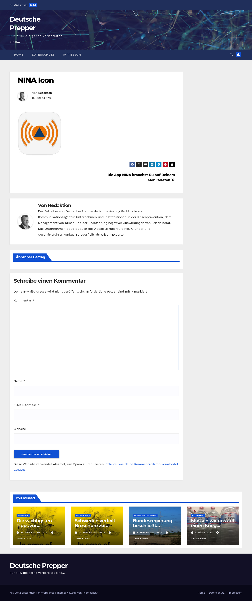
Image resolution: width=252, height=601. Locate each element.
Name (19, 381)
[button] (231, 54)
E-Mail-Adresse (27, 405)
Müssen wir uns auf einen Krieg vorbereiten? (212, 525)
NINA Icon (36, 80)
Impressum (72, 54)
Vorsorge (23, 515)
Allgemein (198, 515)
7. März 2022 (204, 532)
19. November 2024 (92, 532)
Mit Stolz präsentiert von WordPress (32, 592)
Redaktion (45, 93)
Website (20, 429)
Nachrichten (83, 515)
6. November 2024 (150, 532)
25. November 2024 (34, 532)
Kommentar (24, 300)
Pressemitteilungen (145, 515)
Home (18, 54)
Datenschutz (43, 54)
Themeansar (90, 592)
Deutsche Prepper (39, 566)
